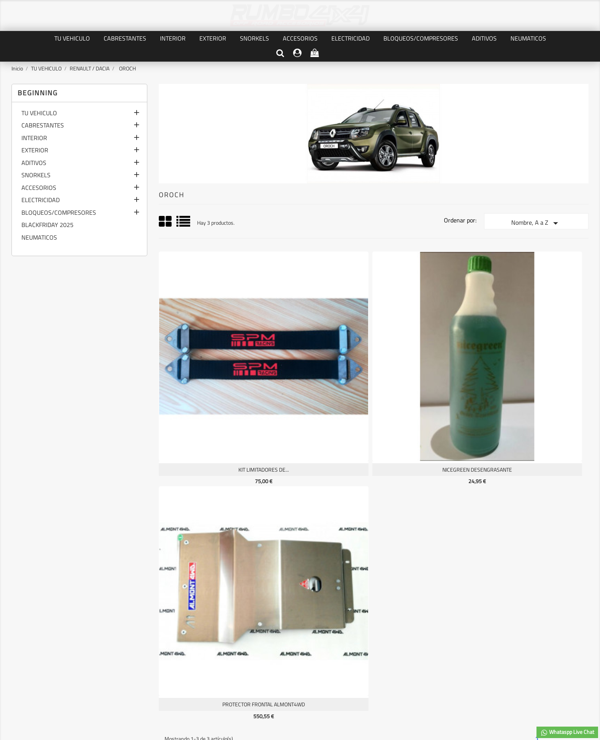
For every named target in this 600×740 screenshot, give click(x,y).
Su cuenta (240, 609)
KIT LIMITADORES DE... (211, 366)
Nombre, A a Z (536, 223)
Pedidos (222, 634)
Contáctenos (127, 651)
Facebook (300, 569)
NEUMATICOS (528, 38)
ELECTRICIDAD (350, 38)
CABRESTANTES (125, 38)
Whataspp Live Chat (567, 732)
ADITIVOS (484, 38)
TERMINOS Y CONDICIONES (144, 643)
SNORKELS (254, 38)
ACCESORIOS (300, 38)
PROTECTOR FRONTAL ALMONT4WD (427, 366)
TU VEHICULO (72, 38)
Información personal (237, 625)
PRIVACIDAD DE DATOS (139, 625)
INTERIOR (173, 38)
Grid (166, 221)
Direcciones (227, 651)
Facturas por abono (235, 643)
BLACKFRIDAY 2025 (47, 225)
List (183, 224)
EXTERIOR (212, 38)
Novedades (25, 634)
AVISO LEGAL (128, 634)
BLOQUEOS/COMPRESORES (420, 38)
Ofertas (22, 625)
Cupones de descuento (239, 660)
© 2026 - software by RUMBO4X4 (300, 698)
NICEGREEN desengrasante (319, 366)
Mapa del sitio (128, 660)
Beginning (38, 93)
